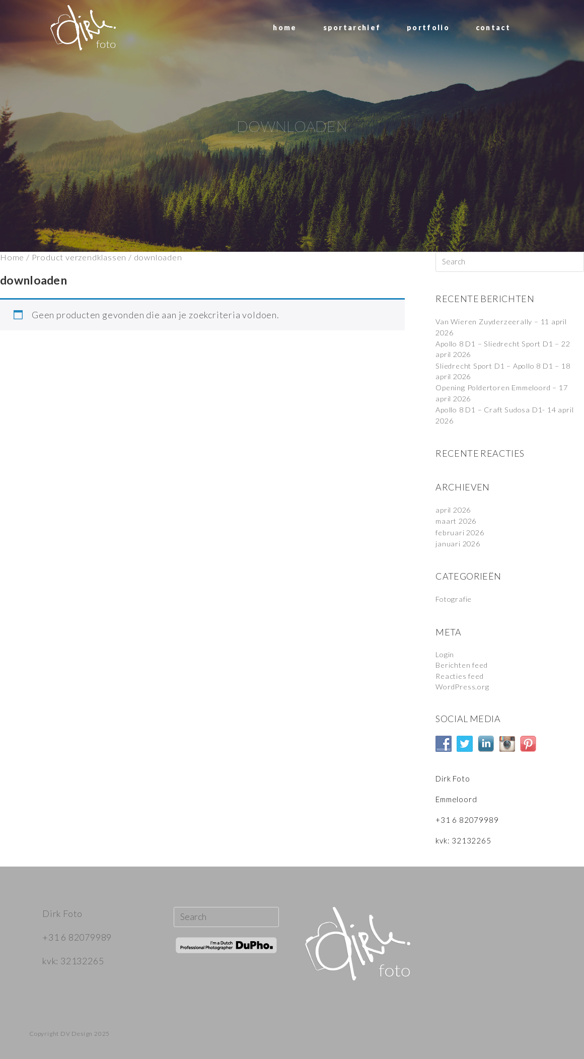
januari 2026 (458, 541)
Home (12, 257)
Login (445, 651)
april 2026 (454, 508)
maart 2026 (457, 519)
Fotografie (454, 596)
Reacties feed (461, 672)
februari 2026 (461, 530)
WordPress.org (463, 683)
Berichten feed (463, 662)
